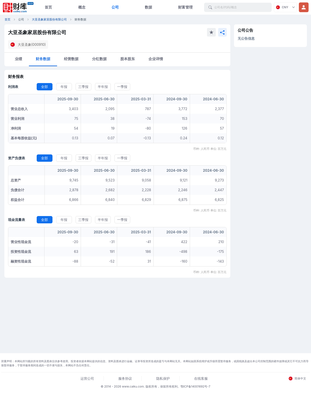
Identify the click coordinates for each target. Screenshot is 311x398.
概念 (82, 7)
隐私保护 (163, 378)
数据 (148, 7)
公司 (115, 7)
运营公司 (87, 378)
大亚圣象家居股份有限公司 (49, 19)
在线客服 (201, 378)
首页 (48, 7)
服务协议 (125, 378)
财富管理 (185, 7)
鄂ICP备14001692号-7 (195, 386)
